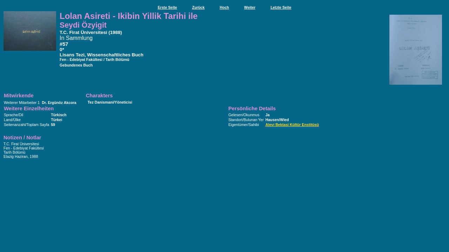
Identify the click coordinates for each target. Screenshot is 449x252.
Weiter (249, 7)
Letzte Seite (280, 7)
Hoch (224, 7)
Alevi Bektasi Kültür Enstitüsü (292, 124)
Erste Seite (167, 7)
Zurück (198, 7)
